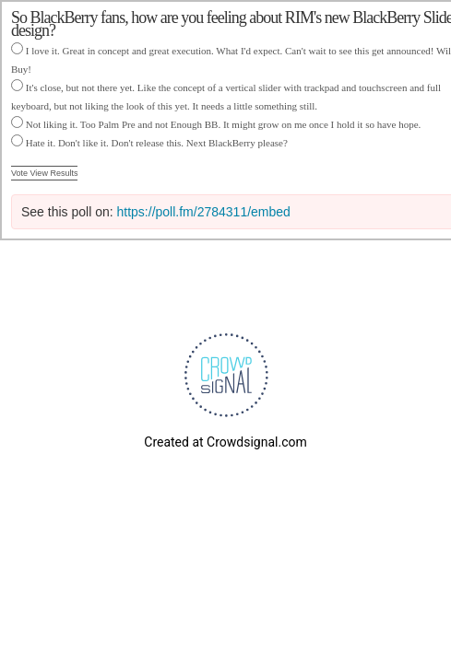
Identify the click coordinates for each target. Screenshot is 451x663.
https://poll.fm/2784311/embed (204, 211)
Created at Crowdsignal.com (225, 442)
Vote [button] (20, 173)
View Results (54, 173)
